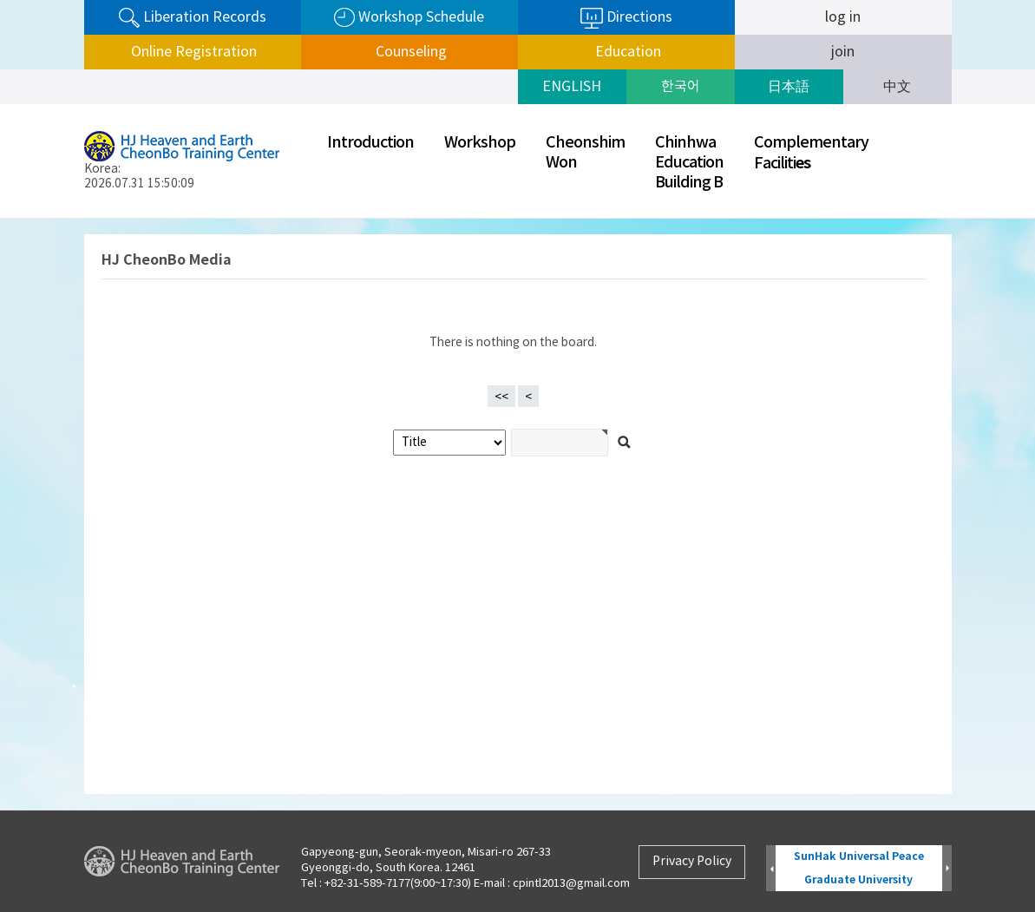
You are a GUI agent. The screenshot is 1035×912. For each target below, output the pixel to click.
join (843, 52)
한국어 (680, 87)
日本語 (788, 87)
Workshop (479, 143)
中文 (897, 87)
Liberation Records (192, 18)
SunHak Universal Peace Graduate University (859, 868)
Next (947, 869)
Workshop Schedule (409, 18)
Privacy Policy (691, 862)
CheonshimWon (585, 153)
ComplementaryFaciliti (811, 153)
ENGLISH (571, 87)
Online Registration (192, 52)
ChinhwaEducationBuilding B (689, 163)
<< (501, 397)
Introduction (370, 143)
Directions (626, 18)
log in (843, 17)
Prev (771, 869)
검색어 (0, 219)
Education (626, 52)
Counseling (409, 52)
